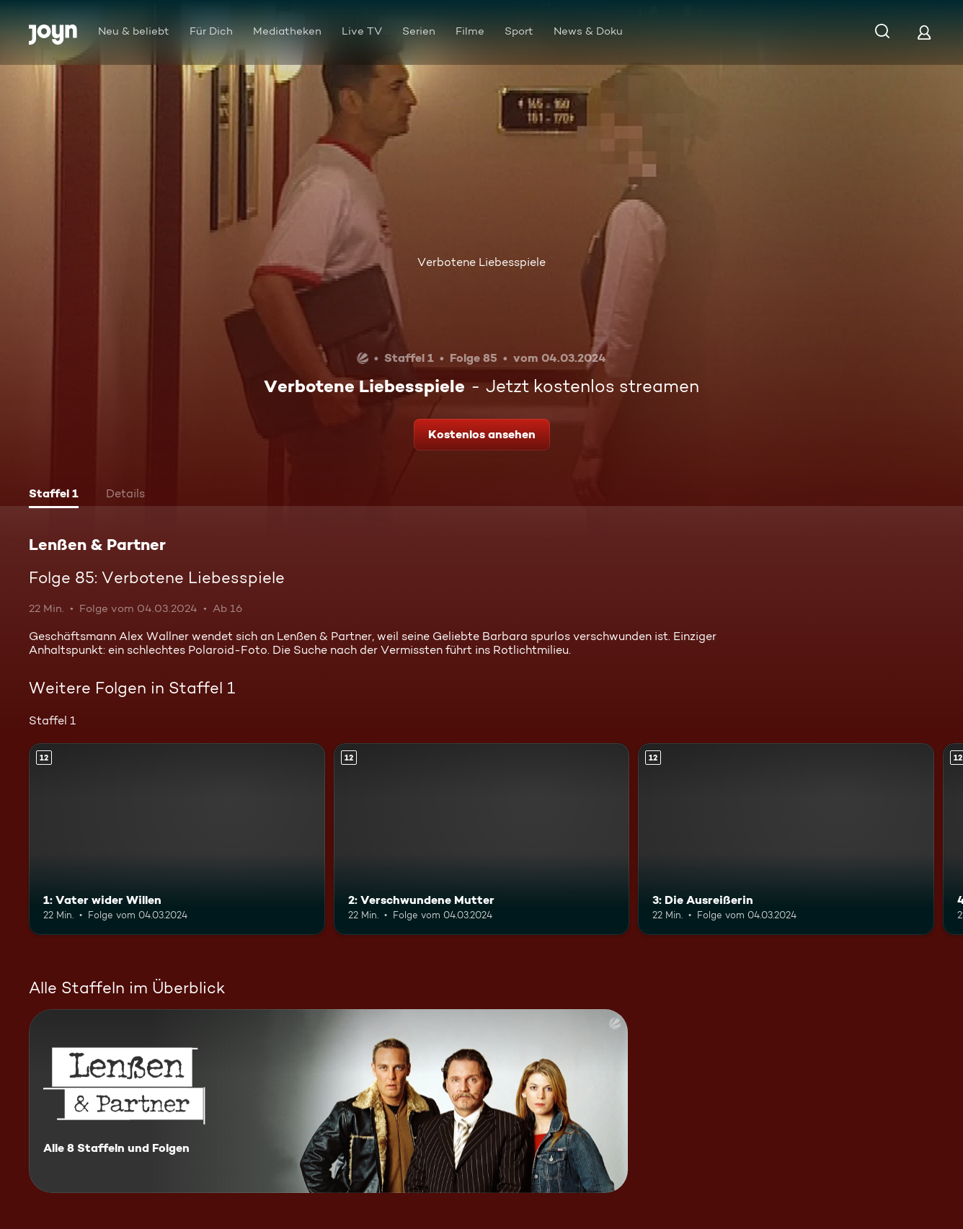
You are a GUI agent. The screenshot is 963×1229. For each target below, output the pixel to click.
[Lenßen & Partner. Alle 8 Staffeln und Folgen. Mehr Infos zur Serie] (328, 1101)
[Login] (924, 32)
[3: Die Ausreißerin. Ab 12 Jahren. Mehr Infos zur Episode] (786, 839)
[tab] (53, 495)
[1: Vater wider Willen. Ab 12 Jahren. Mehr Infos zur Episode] (177, 839)
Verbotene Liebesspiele (481, 262)
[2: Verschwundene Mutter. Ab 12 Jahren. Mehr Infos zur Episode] (482, 839)
